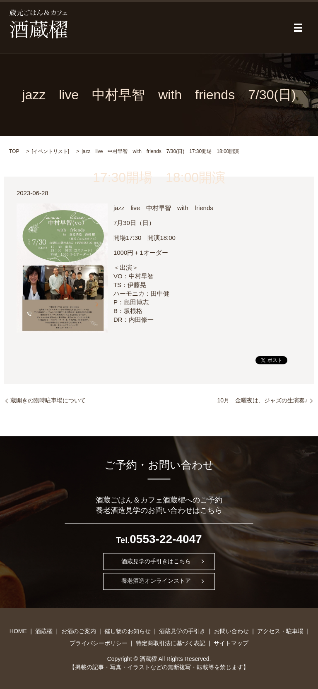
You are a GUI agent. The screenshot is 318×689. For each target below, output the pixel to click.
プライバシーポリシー (99, 643)
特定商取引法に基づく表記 (170, 643)
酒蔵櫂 (44, 631)
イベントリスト (50, 151)
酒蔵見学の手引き (182, 631)
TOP (14, 151)
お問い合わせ (231, 631)
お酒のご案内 (78, 631)
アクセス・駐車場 (280, 631)
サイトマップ (231, 643)
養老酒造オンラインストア (156, 581)
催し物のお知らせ (127, 631)
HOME (18, 631)
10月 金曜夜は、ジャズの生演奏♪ (262, 400)
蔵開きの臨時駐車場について (48, 400)
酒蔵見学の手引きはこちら (156, 561)
